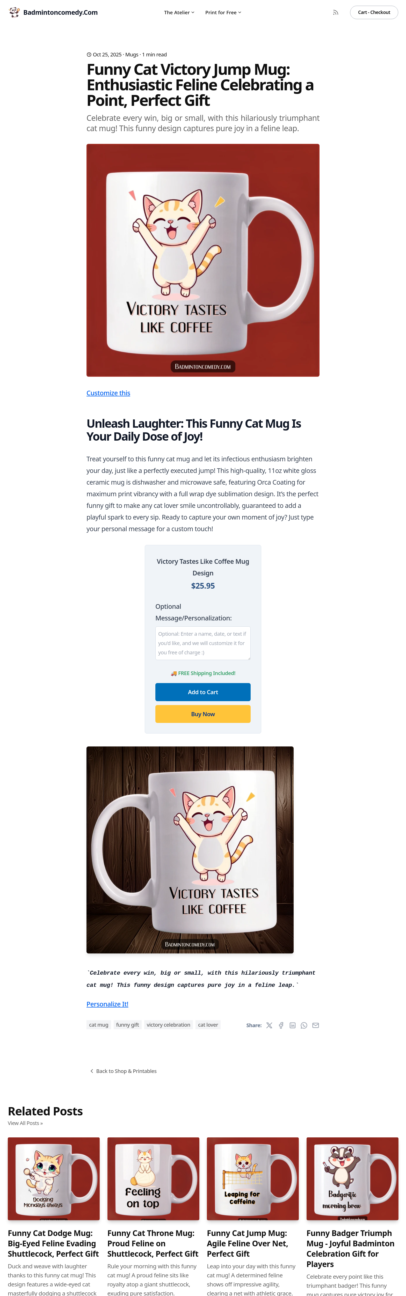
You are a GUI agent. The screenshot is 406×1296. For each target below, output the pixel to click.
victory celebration (168, 1024)
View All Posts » (25, 1123)
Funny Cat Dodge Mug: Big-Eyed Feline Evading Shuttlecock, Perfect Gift (53, 1243)
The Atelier (179, 12)
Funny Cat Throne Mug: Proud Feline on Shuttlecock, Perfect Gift (153, 1243)
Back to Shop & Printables (123, 1071)
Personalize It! (107, 1003)
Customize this (108, 392)
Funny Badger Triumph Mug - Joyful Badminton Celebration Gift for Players (351, 1248)
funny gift (127, 1024)
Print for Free (223, 12)
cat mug (98, 1024)
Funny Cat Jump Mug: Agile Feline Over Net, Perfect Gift (247, 1243)
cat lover (208, 1024)
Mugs (131, 54)
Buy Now (203, 714)
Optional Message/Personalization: (193, 612)
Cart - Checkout (374, 12)
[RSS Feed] (335, 12)
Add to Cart (203, 692)
